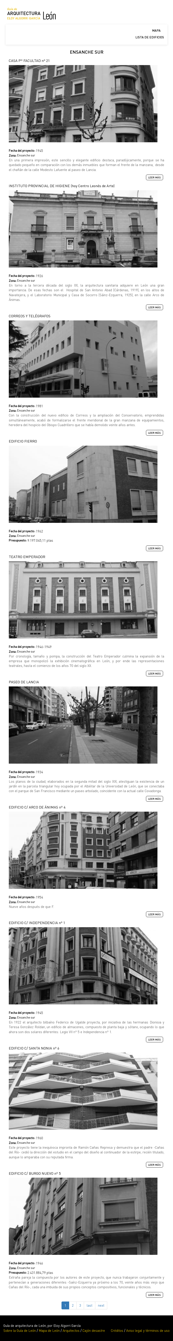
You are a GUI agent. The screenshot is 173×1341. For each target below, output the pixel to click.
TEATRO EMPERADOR (27, 556)
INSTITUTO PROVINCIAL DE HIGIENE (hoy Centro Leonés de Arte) (61, 186)
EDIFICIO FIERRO (23, 441)
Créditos (117, 1330)
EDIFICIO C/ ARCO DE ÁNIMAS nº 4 (37, 807)
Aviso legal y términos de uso (148, 1330)
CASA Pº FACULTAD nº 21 (29, 60)
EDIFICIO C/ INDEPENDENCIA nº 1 (37, 923)
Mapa (156, 30)
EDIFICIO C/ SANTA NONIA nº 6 (34, 1048)
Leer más (155, 177)
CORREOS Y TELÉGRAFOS (29, 316)
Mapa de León (49, 1330)
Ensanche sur (26, 155)
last (89, 1305)
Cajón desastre (93, 1330)
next (101, 1305)
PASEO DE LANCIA (24, 682)
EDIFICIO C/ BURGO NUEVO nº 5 (35, 1173)
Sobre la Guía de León (19, 1330)
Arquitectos (71, 1330)
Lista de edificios (149, 37)
